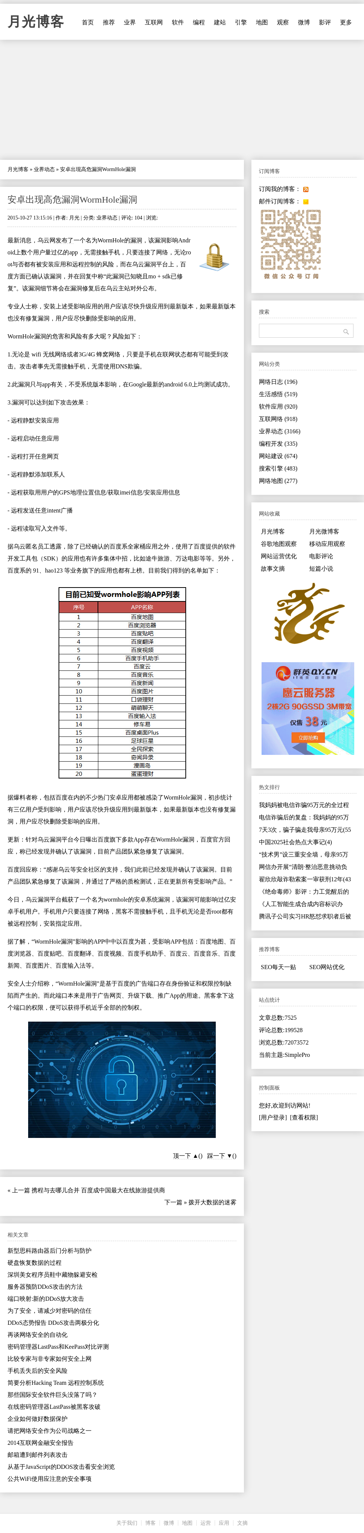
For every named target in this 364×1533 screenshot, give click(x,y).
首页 (88, 22)
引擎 (241, 22)
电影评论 (321, 556)
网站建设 (278, 456)
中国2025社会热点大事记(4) (295, 842)
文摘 (242, 1523)
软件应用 (278, 406)
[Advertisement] (182, 99)
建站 (220, 22)
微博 (304, 22)
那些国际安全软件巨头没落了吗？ (53, 1395)
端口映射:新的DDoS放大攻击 (46, 1299)
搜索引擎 (278, 468)
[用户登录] (273, 1117)
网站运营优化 (279, 556)
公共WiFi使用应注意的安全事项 (50, 1479)
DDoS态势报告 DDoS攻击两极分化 (53, 1323)
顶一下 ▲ (186, 1156)
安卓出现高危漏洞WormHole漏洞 (72, 199)
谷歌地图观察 (279, 544)
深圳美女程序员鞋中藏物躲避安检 (53, 1274)
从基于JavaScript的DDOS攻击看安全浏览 (61, 1467)
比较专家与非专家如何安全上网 (50, 1359)
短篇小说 (321, 568)
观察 (283, 22)
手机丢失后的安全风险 (38, 1371)
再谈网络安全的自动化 (38, 1335)
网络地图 (278, 481)
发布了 (65, 240)
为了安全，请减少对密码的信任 (50, 1311)
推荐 (109, 22)
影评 (325, 22)
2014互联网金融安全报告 (41, 1443)
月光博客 (36, 21)
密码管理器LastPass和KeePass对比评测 (58, 1347)
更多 (346, 22)
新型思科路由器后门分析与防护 (50, 1250)
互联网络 (278, 419)
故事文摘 (273, 568)
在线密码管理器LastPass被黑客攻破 (54, 1407)
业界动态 (44, 169)
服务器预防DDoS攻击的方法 (45, 1287)
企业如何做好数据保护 (38, 1419)
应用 (224, 1523)
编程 (199, 22)
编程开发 (278, 443)
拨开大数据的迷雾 (212, 1202)
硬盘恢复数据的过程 (35, 1262)
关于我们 (126, 1523)
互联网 (154, 22)
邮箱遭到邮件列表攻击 (38, 1455)
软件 (178, 22)
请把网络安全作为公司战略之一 (50, 1431)
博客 (150, 1523)
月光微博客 (324, 531)
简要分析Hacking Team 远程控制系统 (56, 1383)
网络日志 (278, 382)
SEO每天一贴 (278, 967)
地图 (262, 22)
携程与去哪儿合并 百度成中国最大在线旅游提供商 (98, 1190)
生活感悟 (278, 394)
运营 (205, 1523)
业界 (130, 22)
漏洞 (136, 240)
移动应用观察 (327, 544)
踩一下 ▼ (220, 1156)
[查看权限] (304, 1117)
